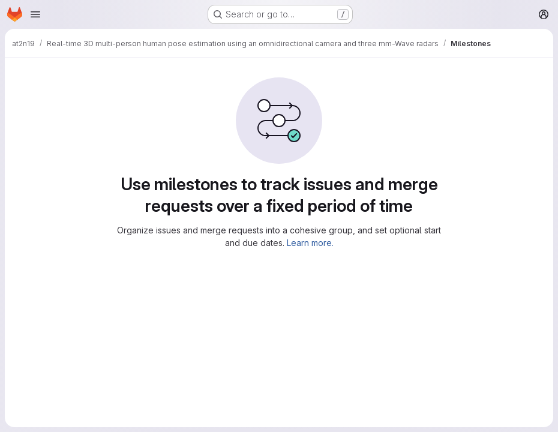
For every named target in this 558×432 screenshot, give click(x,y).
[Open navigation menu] (35, 14)
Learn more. (310, 243)
